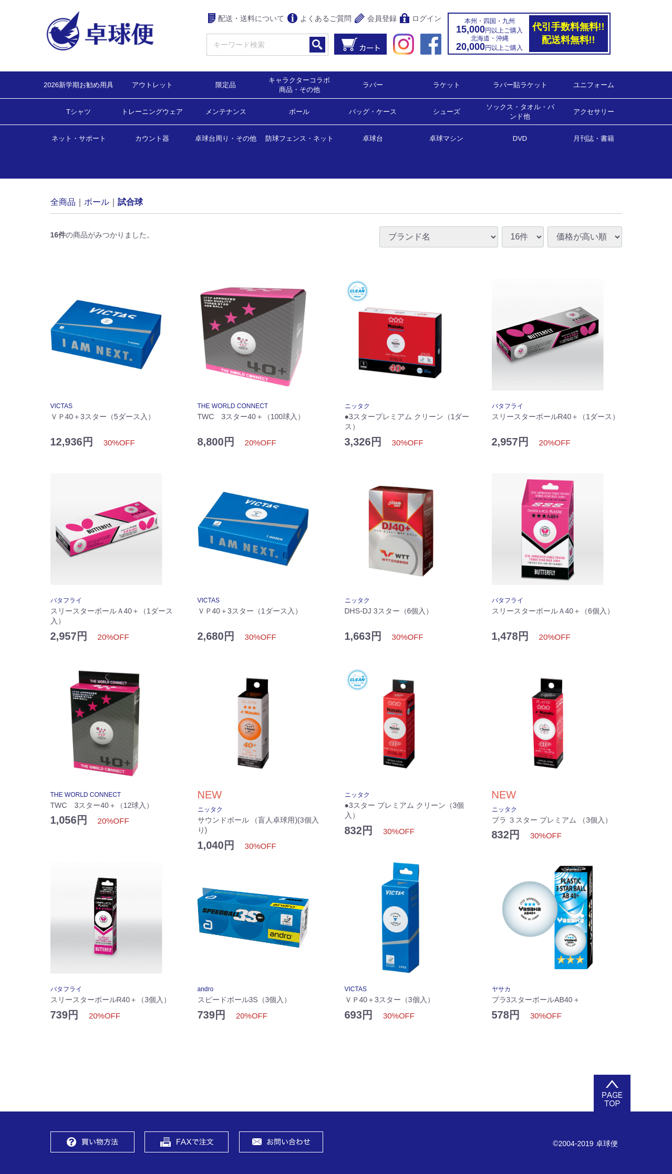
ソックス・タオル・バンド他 (520, 111)
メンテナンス (225, 111)
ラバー (373, 84)
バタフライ (507, 406)
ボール (299, 111)
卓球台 (373, 138)
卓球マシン (446, 138)
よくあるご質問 (319, 19)
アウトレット (152, 84)
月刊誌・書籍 (593, 138)
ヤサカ (501, 989)
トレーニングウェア (152, 111)
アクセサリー (593, 111)
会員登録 (376, 19)
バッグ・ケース (373, 111)
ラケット (446, 84)
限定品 (225, 84)
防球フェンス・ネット (299, 138)
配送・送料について (246, 19)
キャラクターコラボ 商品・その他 (302, 84)
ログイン (420, 19)
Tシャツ (78, 111)
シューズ (446, 111)
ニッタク (357, 406)
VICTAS (61, 406)
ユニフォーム (593, 84)
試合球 (130, 201)
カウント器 (152, 138)
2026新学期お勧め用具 (78, 84)
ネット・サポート (78, 138)
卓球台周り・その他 (225, 138)
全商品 (63, 201)
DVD (520, 138)
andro (206, 989)
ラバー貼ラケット (520, 84)
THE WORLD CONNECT (233, 406)
